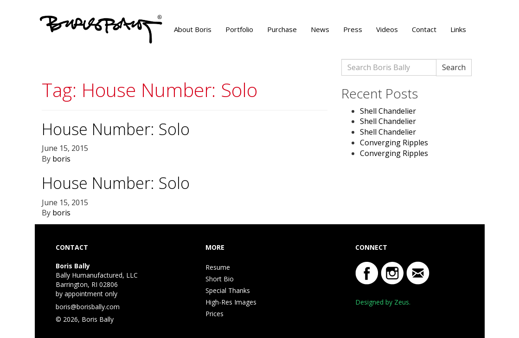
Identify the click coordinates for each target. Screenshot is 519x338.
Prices (214, 313)
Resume (217, 267)
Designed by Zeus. (382, 302)
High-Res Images (230, 302)
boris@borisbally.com (88, 306)
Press (352, 29)
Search (454, 67)
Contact (424, 29)
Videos (387, 29)
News (320, 29)
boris (61, 159)
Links (458, 29)
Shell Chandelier (388, 111)
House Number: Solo (116, 129)
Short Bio (219, 278)
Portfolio (239, 29)
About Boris (192, 29)
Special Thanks (227, 290)
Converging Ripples (394, 142)
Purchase (282, 29)
